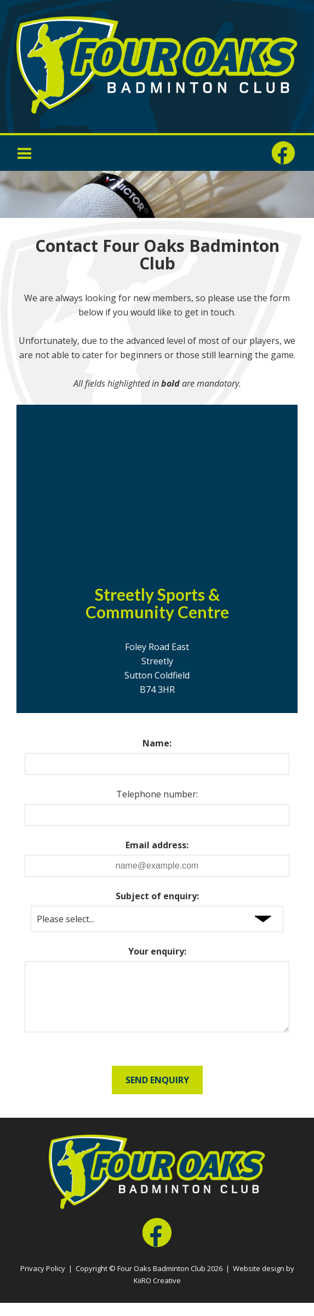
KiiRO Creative (157, 1293)
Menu (24, 153)
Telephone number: (157, 794)
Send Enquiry (157, 1093)
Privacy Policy (42, 1281)
